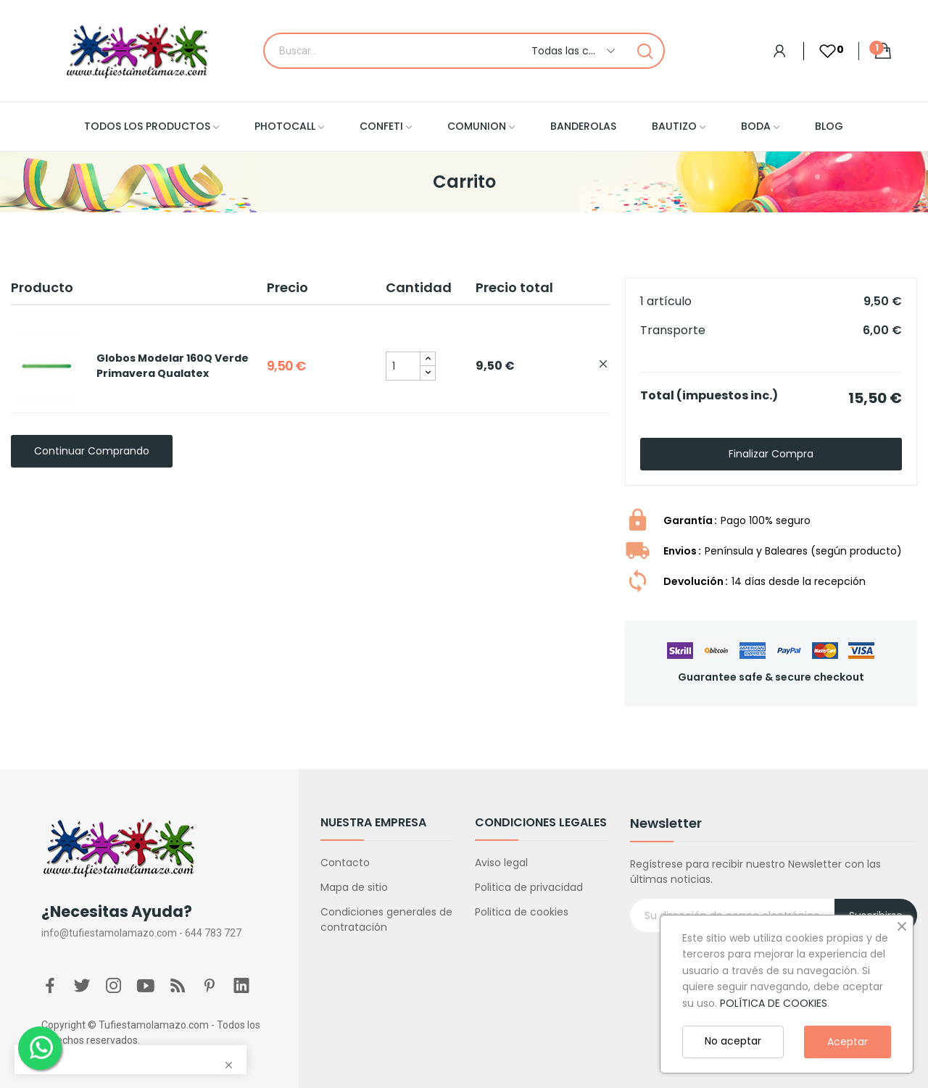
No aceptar (733, 1041)
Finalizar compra (771, 454)
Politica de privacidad (529, 887)
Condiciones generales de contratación (386, 919)
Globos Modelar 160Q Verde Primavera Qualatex (172, 366)
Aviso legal (501, 862)
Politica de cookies (521, 912)
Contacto (345, 862)
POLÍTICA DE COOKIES (773, 1003)
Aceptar (847, 1041)
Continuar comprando (91, 451)
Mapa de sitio (354, 887)
